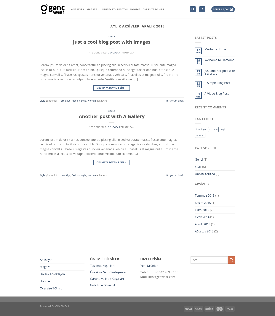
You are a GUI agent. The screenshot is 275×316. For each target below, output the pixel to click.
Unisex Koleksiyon (115, 9)
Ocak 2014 (202, 217)
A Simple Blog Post (217, 83)
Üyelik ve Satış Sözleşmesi (108, 272)
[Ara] (193, 9)
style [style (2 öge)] (223, 129)
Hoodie (135, 9)
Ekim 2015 (202, 210)
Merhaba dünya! (215, 49)
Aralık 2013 (202, 224)
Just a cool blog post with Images (111, 42)
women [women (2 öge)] (200, 135)
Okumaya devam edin (112, 88)
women (92, 100)
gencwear (114, 52)
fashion (76, 100)
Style (111, 36)
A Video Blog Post (216, 93)
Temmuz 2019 (205, 195)
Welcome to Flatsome (219, 60)
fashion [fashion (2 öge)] (213, 129)
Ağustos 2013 (204, 231)
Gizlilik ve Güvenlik (103, 285)
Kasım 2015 (203, 203)
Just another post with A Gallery (219, 72)
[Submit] (231, 260)
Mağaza (93, 9)
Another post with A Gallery (112, 116)
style (83, 100)
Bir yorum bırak (175, 100)
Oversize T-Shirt (153, 9)
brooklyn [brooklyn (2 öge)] (201, 129)
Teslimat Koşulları (102, 266)
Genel (199, 159)
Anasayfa (77, 9)
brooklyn (66, 100)
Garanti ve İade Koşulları (107, 279)
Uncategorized (205, 174)
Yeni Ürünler (149, 266)
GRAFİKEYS (62, 306)
